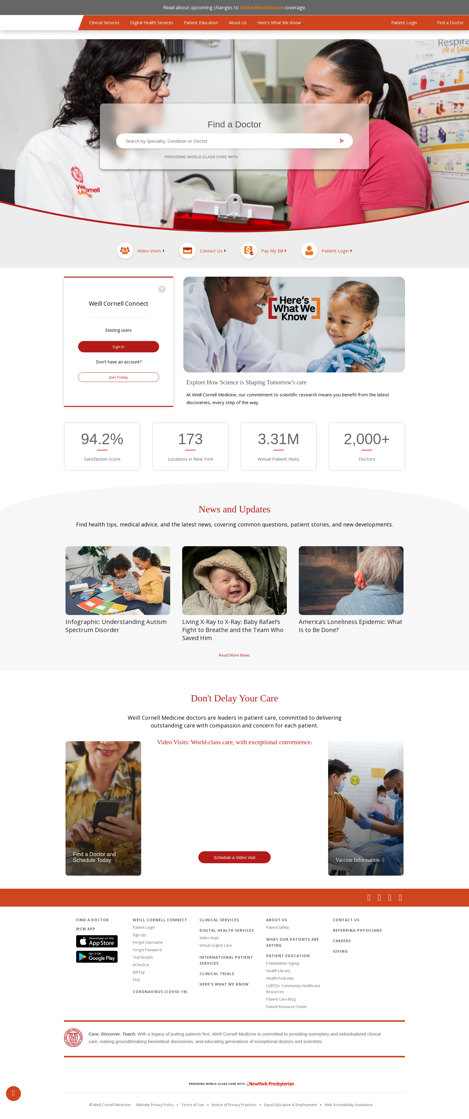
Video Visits (209, 937)
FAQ (136, 979)
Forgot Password (147, 949)
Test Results (143, 957)
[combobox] (230, 140)
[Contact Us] (202, 251)
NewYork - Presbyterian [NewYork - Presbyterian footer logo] (237, 1084)
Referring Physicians (357, 930)
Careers (342, 940)
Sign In (118, 346)
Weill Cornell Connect (160, 919)
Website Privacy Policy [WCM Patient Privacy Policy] (154, 1104)
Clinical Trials (217, 973)
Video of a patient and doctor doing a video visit (234, 798)
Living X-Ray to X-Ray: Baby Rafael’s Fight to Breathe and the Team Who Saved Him (233, 630)
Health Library (278, 970)
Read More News (234, 655)
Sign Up (139, 934)
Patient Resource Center (286, 1006)
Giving (340, 951)
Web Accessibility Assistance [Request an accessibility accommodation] (349, 1104)
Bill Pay (139, 972)
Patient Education (201, 22)
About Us (238, 22)
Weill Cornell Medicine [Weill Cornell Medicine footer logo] (234, 1071)
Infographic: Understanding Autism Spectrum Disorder (116, 626)
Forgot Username (148, 942)
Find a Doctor (234, 124)
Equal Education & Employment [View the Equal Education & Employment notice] (290, 1104)
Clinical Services (104, 22)
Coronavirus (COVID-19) (160, 991)
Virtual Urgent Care (216, 945)
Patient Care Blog (281, 999)
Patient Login (144, 927)
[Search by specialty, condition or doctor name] (230, 140)
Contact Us (346, 919)
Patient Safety (277, 927)
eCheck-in (141, 964)
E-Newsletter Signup (283, 963)
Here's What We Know (279, 22)
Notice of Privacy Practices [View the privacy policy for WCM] (234, 1104)
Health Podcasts (280, 978)
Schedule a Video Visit (234, 857)
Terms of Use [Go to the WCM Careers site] (192, 1104)
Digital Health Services (151, 22)
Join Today (118, 377)
